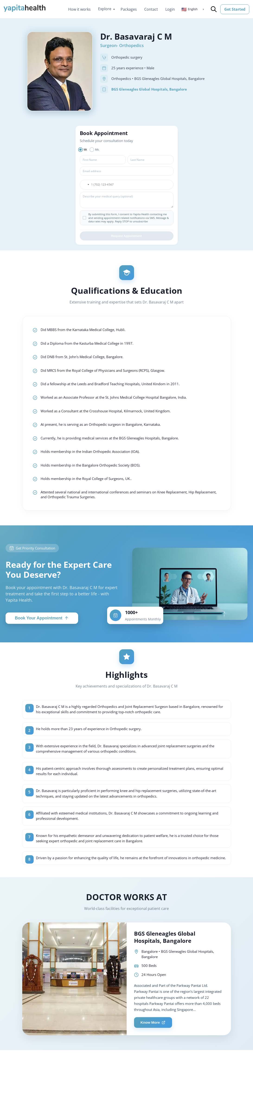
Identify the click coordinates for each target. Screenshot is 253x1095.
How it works (79, 9)
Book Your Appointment (42, 625)
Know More (154, 1043)
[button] (193, 9)
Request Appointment (126, 237)
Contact (151, 9)
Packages (129, 9)
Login (170, 9)
